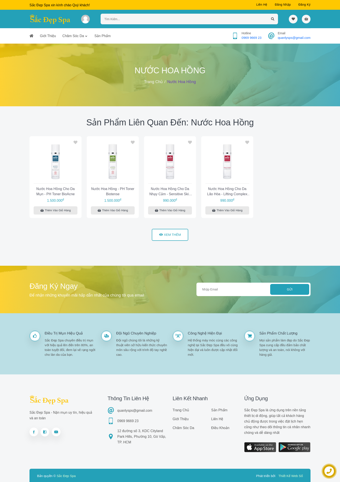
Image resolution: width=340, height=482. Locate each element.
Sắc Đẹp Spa (66, 476)
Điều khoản (220, 428)
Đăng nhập (283, 4)
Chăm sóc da (73, 36)
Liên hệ (261, 4)
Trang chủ (153, 82)
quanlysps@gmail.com (294, 37)
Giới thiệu (48, 36)
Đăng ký (304, 4)
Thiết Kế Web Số (290, 476)
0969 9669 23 (252, 37)
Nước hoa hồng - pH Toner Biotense (112, 191)
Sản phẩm (102, 36)
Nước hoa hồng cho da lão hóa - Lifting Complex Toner (227, 192)
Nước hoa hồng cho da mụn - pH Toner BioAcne (55, 191)
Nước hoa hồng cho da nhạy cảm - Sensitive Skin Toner (170, 192)
